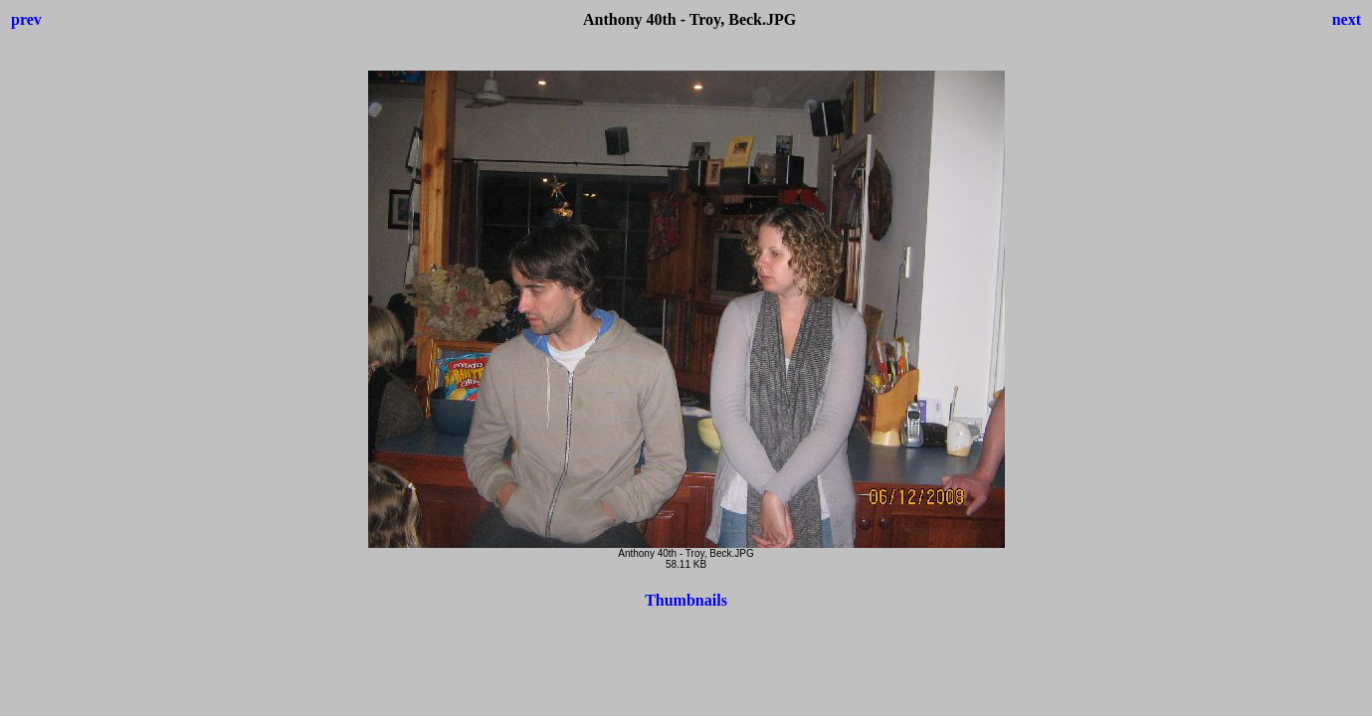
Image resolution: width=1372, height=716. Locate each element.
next (1346, 19)
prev (26, 19)
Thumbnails (686, 600)
